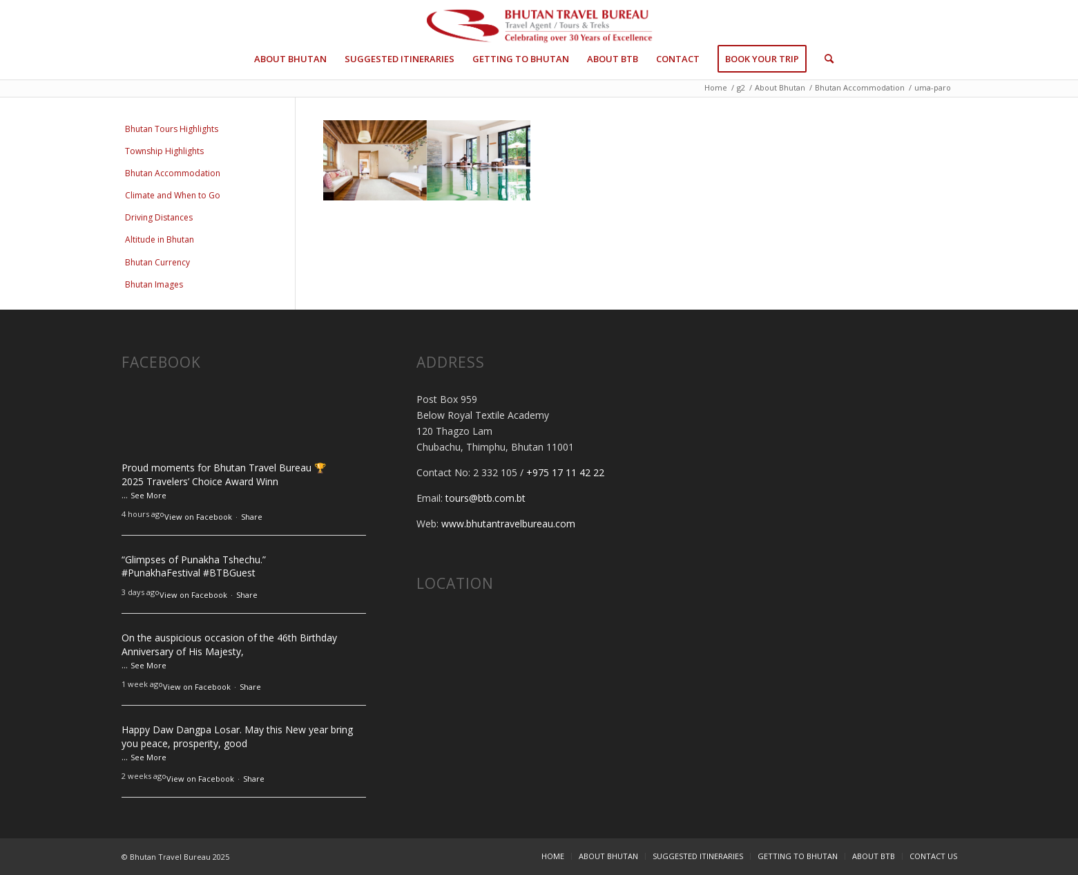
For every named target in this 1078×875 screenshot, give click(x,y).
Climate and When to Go (172, 195)
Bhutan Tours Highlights (171, 129)
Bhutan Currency (157, 262)
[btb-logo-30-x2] (539, 27)
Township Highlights (164, 151)
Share (251, 516)
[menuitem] (290, 58)
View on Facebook (198, 516)
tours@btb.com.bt (485, 498)
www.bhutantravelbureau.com (508, 523)
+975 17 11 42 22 (565, 472)
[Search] (825, 58)
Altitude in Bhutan (159, 239)
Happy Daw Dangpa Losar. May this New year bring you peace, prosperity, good (237, 736)
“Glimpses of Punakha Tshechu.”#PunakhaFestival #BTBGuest (194, 566)
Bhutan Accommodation (172, 173)
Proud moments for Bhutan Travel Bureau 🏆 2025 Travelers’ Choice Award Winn (224, 474)
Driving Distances (159, 217)
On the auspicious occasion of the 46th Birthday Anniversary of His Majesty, (229, 644)
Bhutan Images (154, 284)
